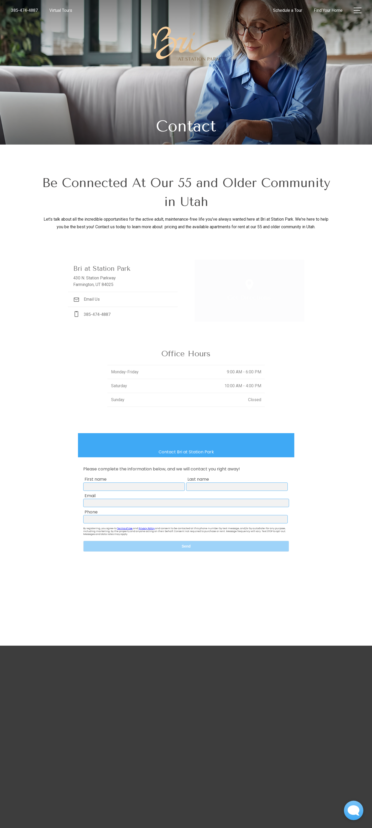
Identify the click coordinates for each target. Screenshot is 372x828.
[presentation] (186, 525)
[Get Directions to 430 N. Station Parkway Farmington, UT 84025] (123, 276)
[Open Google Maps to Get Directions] (249, 291)
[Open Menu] (357, 10)
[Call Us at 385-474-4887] (24, 10)
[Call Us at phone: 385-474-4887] (123, 314)
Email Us (86, 299)
